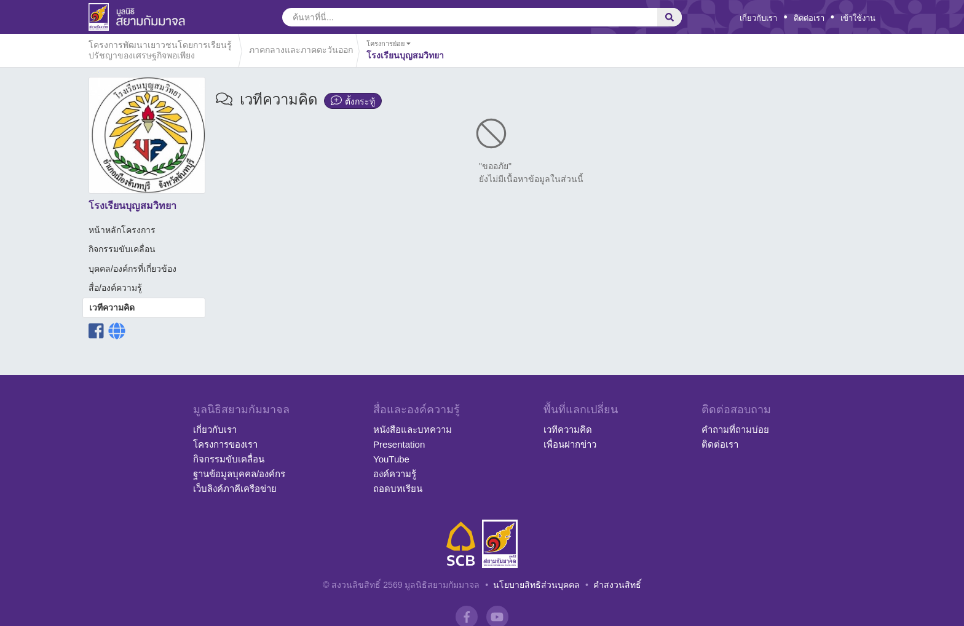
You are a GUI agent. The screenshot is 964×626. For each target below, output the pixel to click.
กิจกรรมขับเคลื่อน (122, 249)
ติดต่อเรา (809, 18)
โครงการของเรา (225, 444)
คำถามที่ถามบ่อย (735, 429)
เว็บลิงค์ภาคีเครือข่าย (235, 488)
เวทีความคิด (112, 307)
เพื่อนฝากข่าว (569, 444)
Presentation (399, 444)
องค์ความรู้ (394, 474)
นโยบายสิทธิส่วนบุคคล (536, 585)
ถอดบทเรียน (397, 488)
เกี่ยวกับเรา (758, 18)
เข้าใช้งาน (857, 18)
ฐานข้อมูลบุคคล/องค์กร (239, 474)
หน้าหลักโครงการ (122, 230)
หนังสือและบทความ (412, 429)
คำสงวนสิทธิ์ (617, 585)
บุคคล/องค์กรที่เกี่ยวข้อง (132, 269)
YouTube (391, 459)
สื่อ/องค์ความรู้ (115, 288)
